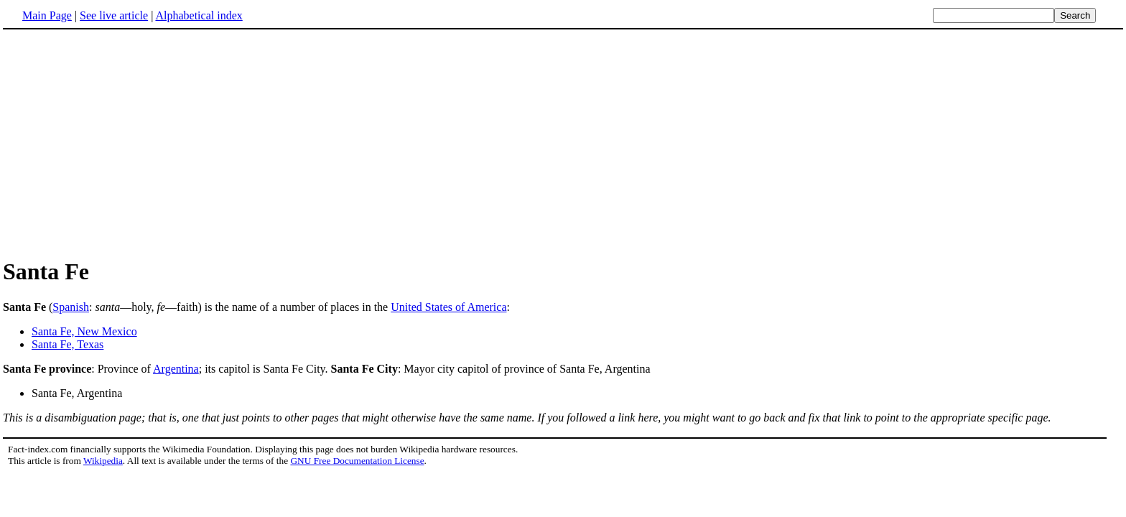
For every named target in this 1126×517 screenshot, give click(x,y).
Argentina (176, 369)
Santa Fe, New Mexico (84, 331)
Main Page (47, 15)
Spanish (70, 307)
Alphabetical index (198, 15)
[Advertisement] (123, 142)
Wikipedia (103, 460)
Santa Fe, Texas (67, 344)
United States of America (448, 307)
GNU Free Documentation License (357, 460)
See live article (114, 15)
